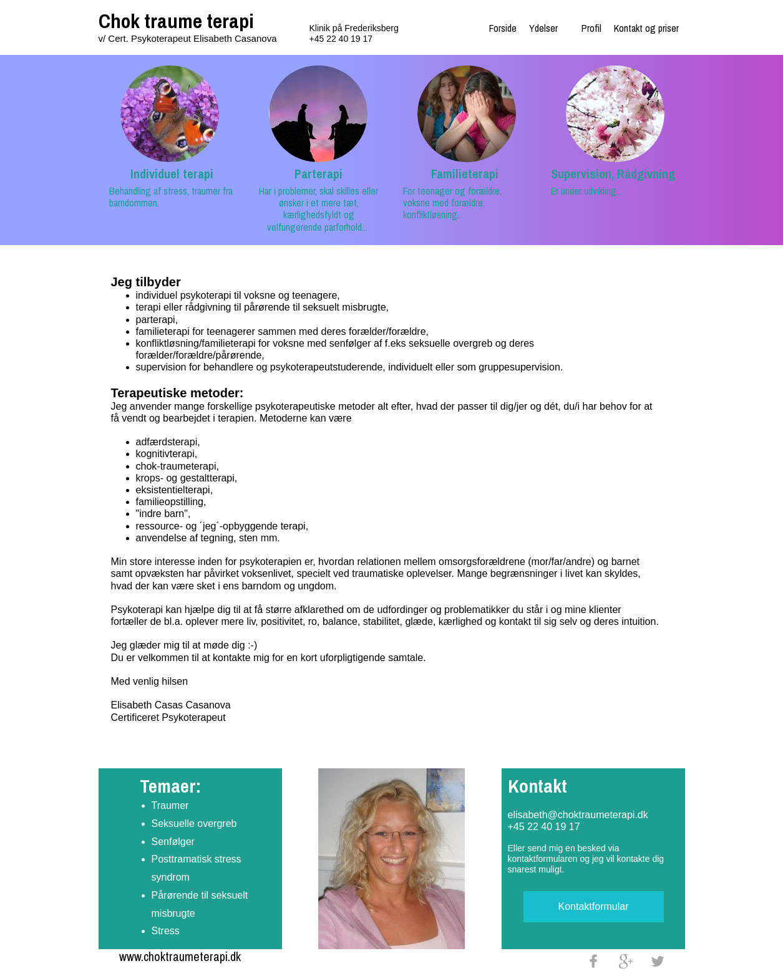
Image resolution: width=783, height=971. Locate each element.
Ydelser (543, 28)
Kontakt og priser (646, 28)
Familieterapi (464, 173)
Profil (591, 28)
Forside (503, 28)
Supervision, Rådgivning (613, 173)
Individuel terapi (171, 173)
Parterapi (318, 173)
